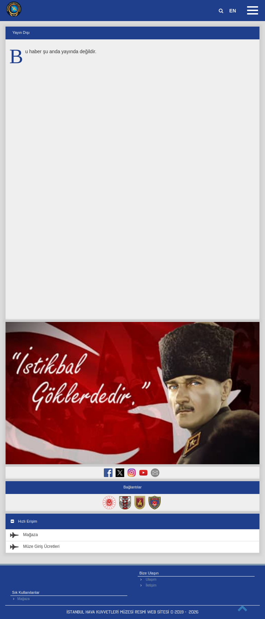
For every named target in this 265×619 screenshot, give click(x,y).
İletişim (151, 585)
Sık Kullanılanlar (26, 592)
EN (232, 10)
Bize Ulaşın (149, 573)
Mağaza (24, 535)
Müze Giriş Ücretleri (34, 546)
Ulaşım (151, 579)
